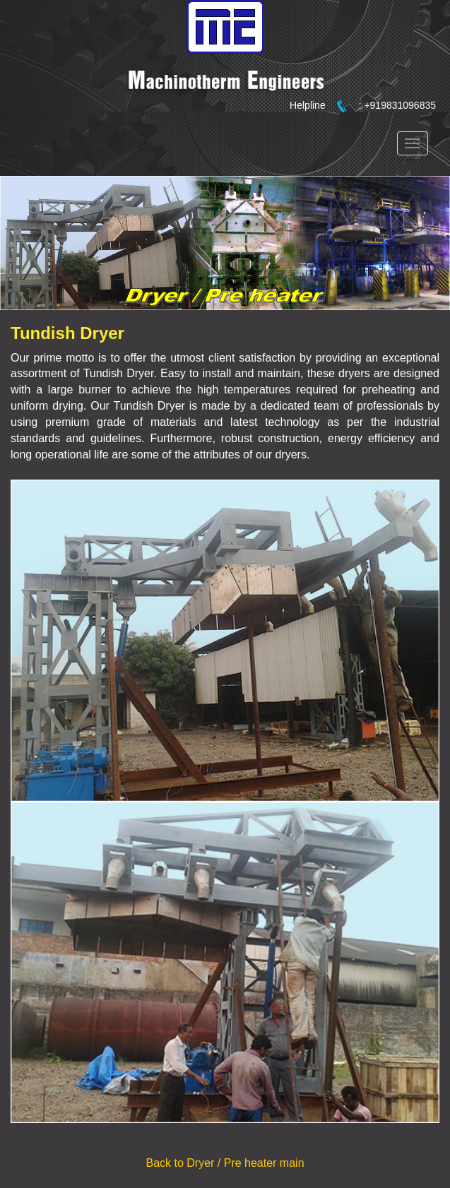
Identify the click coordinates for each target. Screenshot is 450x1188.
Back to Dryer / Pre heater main (225, 1163)
